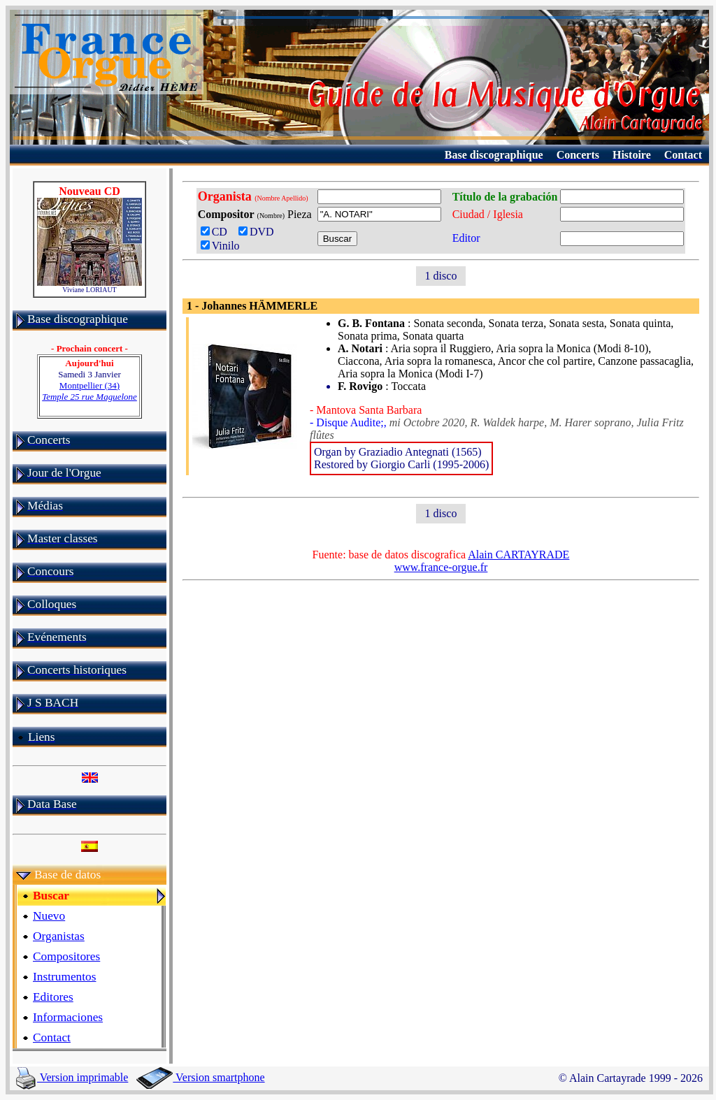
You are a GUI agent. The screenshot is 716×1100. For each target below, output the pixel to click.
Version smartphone (200, 1077)
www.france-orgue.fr (441, 567)
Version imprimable (72, 1077)
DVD (259, 232)
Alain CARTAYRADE (518, 554)
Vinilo (220, 246)
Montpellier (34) (89, 391)
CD (217, 232)
